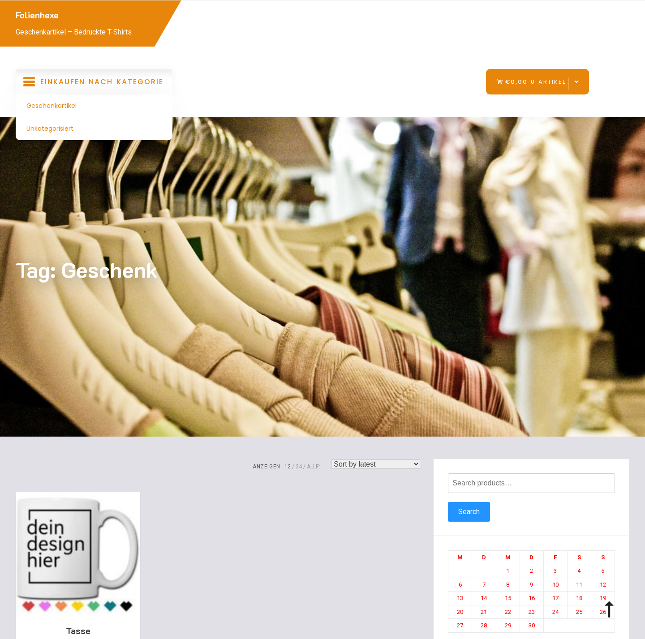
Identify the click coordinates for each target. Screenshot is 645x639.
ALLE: (313, 466)
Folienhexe (37, 14)
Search (469, 511)
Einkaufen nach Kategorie (94, 84)
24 (299, 466)
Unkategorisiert (49, 128)
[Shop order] (375, 464)
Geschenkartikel (51, 105)
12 (287, 466)
